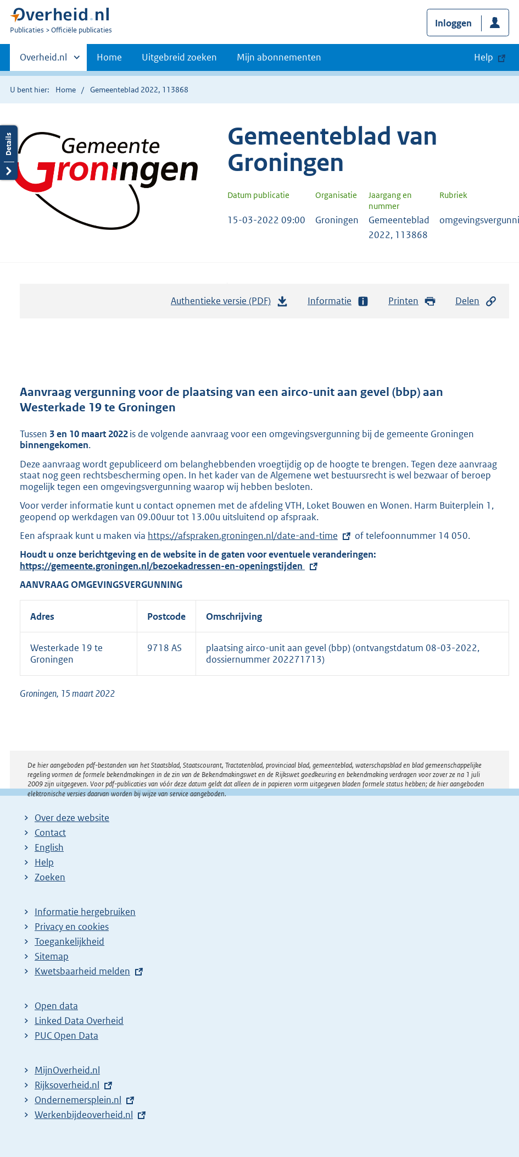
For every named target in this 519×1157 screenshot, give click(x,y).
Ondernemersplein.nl (78, 1100)
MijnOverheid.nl (67, 1070)
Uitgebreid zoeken (179, 57)
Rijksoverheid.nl (67, 1085)
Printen (412, 301)
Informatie (338, 301)
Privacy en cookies (72, 927)
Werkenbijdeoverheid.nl (84, 1115)
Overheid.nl (43, 60)
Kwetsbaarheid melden (82, 971)
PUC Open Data (66, 1035)
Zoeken (50, 877)
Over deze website (72, 818)
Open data (56, 1006)
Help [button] (483, 57)
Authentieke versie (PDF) (229, 303)
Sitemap (52, 956)
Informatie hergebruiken (85, 912)
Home (109, 57)
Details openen (9, 152)
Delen (476, 301)
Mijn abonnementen (279, 57)
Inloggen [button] (453, 23)
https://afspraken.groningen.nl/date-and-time (243, 536)
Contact (50, 833)
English (49, 847)
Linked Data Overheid (79, 1021)
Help (44, 862)
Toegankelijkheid (69, 941)
